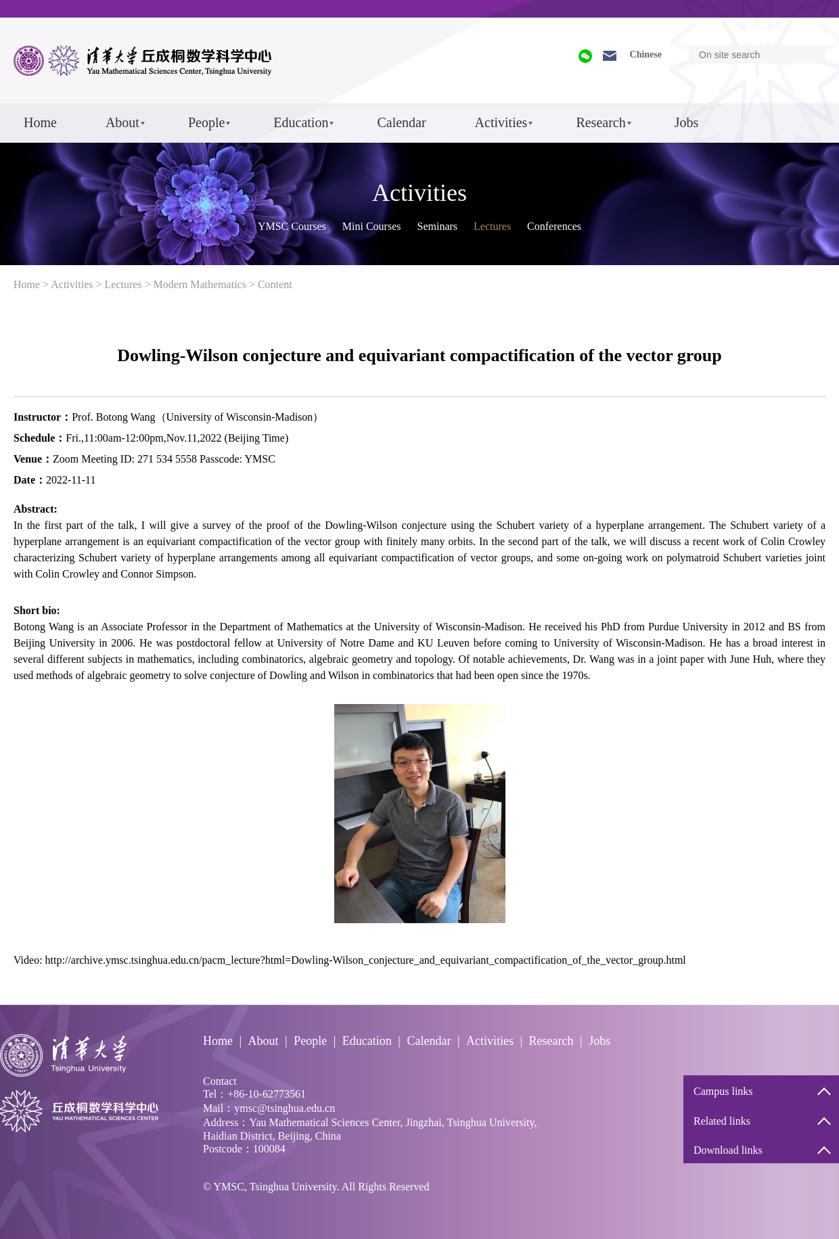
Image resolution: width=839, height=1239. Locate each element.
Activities (501, 122)
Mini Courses (371, 226)
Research (600, 122)
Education (300, 122)
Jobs (687, 122)
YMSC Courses (292, 226)
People (206, 122)
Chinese (646, 54)
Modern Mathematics (200, 284)
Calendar (401, 122)
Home (40, 122)
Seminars (437, 226)
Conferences (554, 226)
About (122, 122)
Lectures (492, 226)
